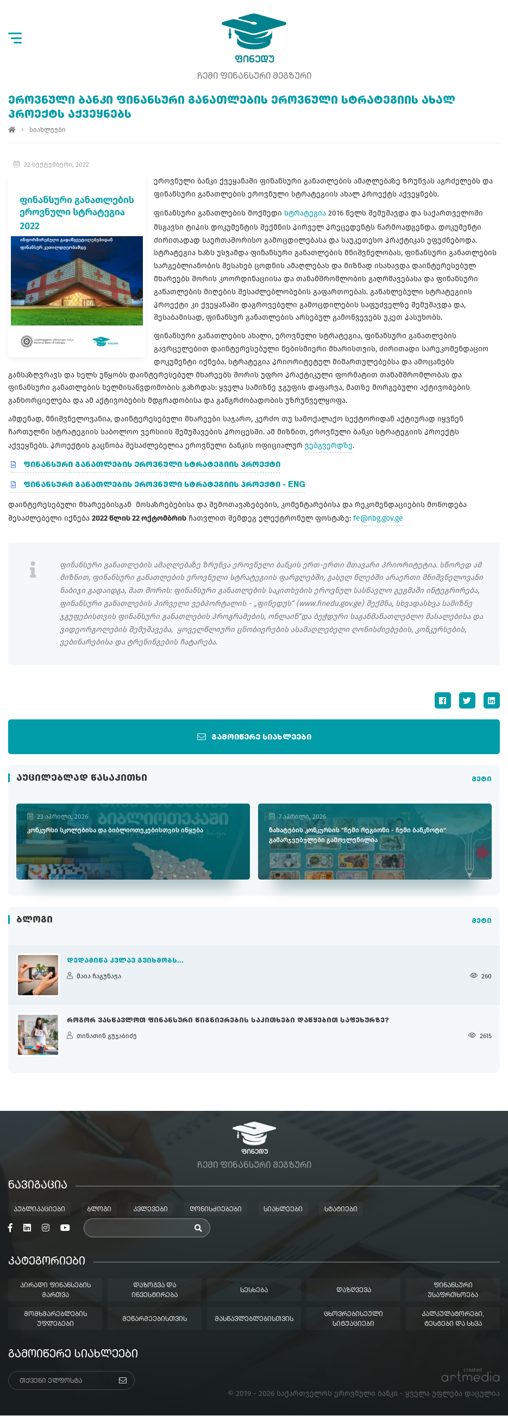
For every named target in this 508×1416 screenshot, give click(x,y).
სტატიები (341, 1210)
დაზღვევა (353, 1291)
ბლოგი (99, 1210)
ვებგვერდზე (329, 445)
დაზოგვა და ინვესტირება (154, 1291)
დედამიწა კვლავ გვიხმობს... (125, 961)
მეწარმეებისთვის (154, 1320)
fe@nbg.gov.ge (378, 518)
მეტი (482, 779)
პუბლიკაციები (39, 1210)
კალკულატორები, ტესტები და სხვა (453, 1320)
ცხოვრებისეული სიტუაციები (353, 1320)
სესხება (254, 1291)
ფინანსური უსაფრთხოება (453, 1291)
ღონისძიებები (216, 1210)
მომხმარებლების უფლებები (55, 1320)
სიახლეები (47, 130)
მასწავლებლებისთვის (254, 1320)
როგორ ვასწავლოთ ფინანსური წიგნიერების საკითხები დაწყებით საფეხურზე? (228, 1020)
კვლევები (150, 1210)
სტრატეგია (303, 213)
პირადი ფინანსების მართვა (55, 1291)
